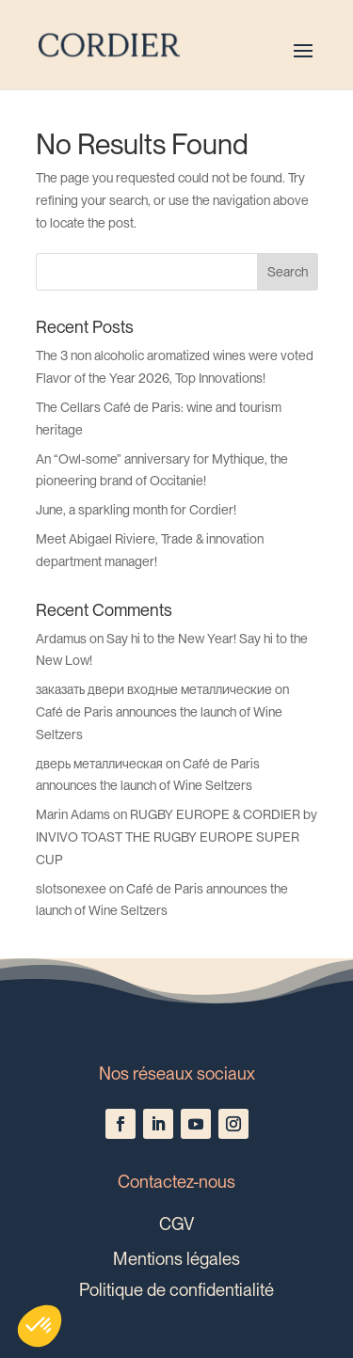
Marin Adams (73, 814)
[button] (39, 1326)
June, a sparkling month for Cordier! (136, 509)
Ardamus (61, 638)
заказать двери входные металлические (154, 689)
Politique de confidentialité (176, 1289)
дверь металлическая (99, 763)
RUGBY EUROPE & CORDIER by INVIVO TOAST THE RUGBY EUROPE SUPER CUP (176, 837)
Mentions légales (176, 1258)
